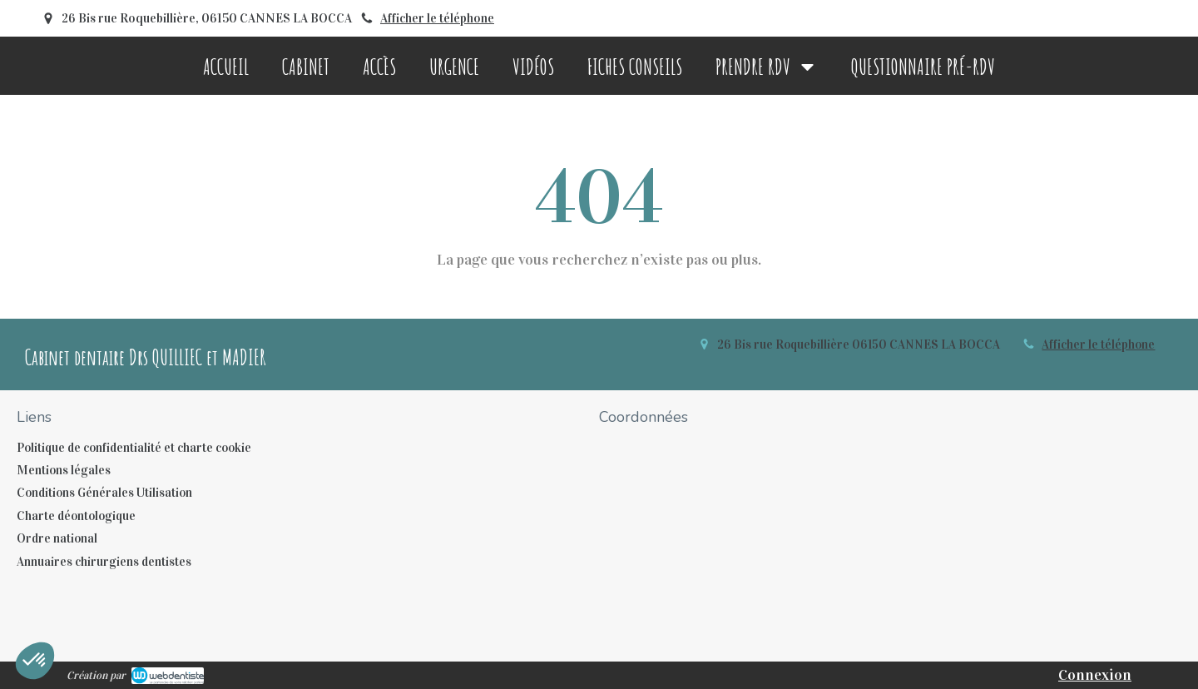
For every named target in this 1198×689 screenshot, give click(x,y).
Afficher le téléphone (437, 18)
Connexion (1094, 675)
